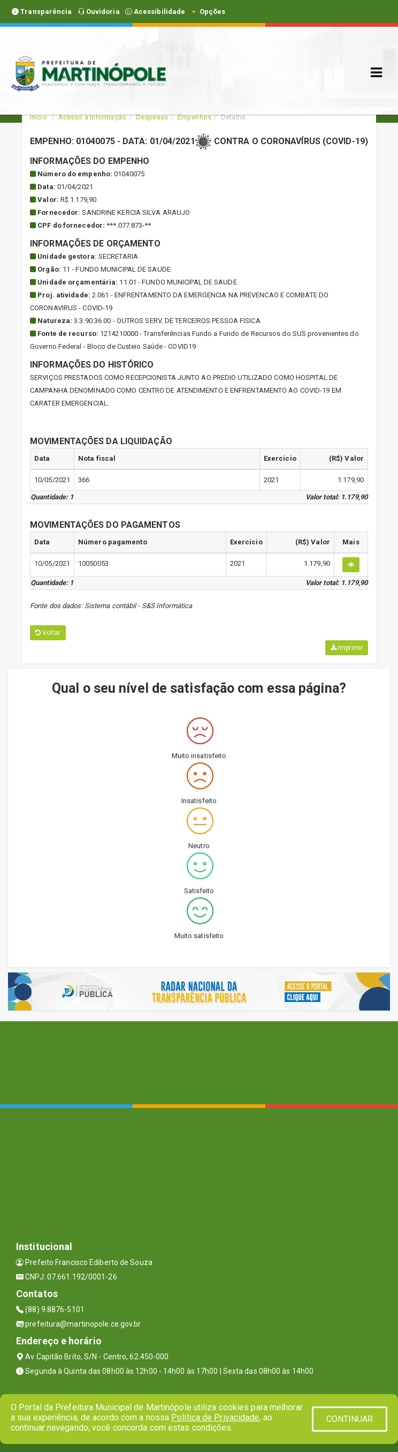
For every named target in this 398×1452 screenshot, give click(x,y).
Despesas (152, 117)
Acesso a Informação (92, 117)
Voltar (47, 633)
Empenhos (194, 117)
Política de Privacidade (215, 1417)
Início (38, 117)
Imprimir (347, 648)
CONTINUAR (349, 1419)
